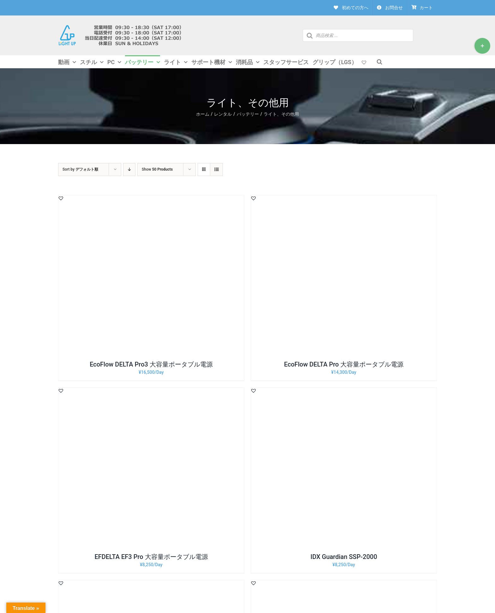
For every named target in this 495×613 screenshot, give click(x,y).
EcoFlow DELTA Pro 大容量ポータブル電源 (343, 364)
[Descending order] (129, 169)
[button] (61, 198)
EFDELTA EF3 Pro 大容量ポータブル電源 (151, 557)
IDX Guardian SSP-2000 (343, 557)
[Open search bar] (379, 61)
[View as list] (216, 169)
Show (157, 169)
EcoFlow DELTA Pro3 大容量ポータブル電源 (151, 364)
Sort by (80, 169)
